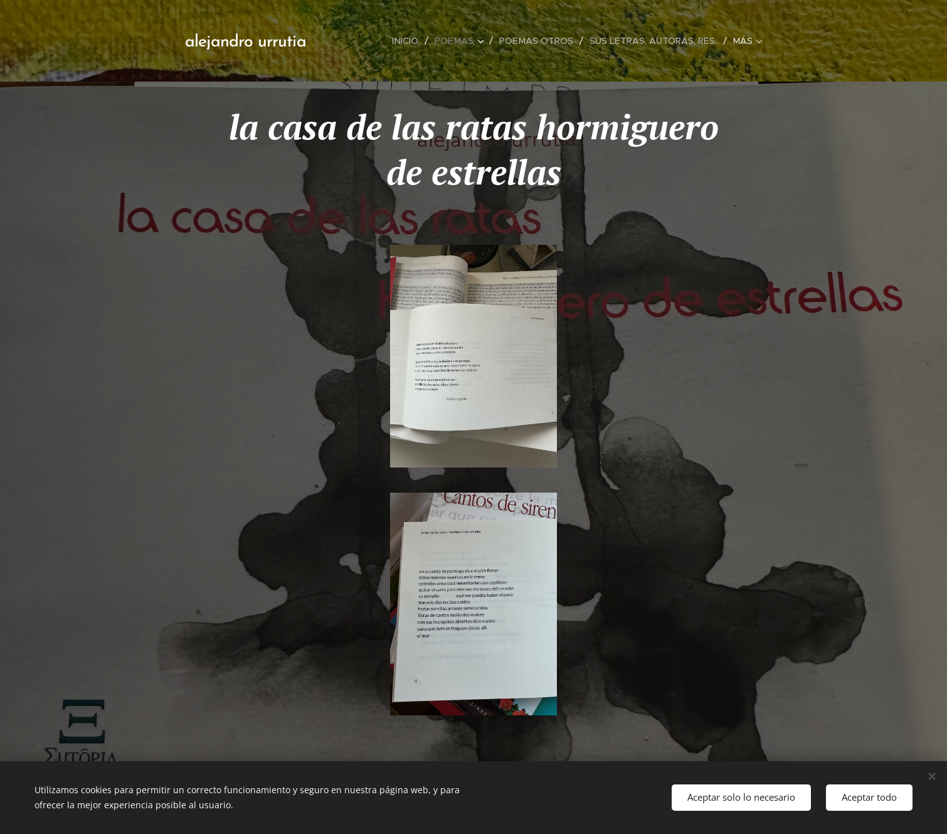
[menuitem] (412, 40)
